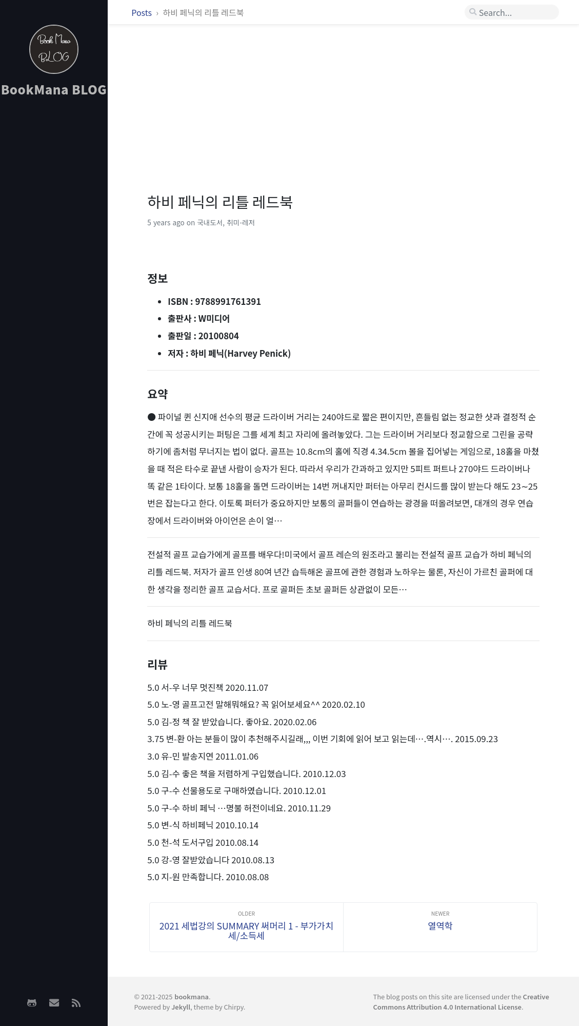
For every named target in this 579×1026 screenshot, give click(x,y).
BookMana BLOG (54, 89)
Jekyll (180, 1007)
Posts (142, 12)
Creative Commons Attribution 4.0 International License (461, 1001)
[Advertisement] (54, 267)
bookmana (191, 996)
